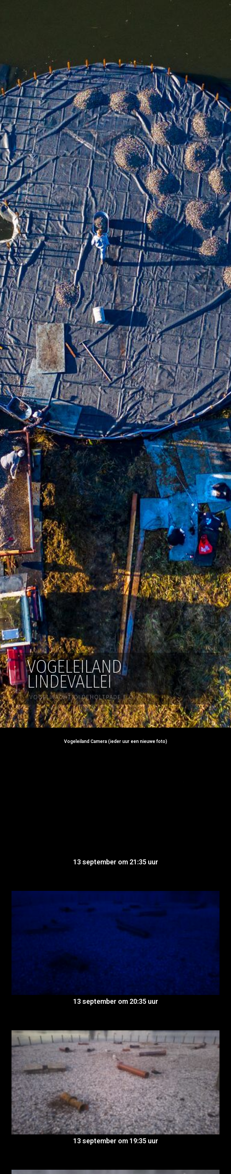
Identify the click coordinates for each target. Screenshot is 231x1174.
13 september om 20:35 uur (115, 1001)
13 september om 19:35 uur (115, 1141)
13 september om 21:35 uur (115, 862)
